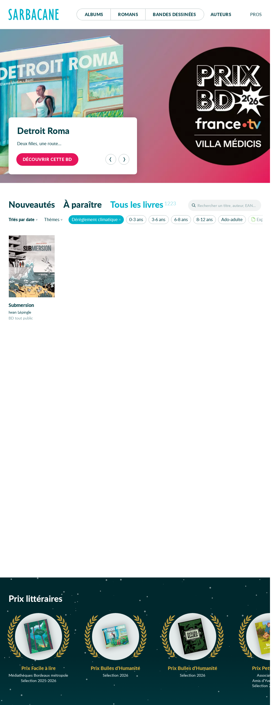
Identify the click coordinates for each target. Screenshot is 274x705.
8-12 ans (204, 219)
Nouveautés (32, 204)
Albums (94, 14)
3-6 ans (158, 219)
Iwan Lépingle (20, 312)
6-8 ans (181, 219)
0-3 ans (136, 219)
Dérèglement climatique (95, 219)
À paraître (82, 204)
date (24, 219)
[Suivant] (124, 159)
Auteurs (221, 14)
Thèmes (51, 219)
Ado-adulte (231, 219)
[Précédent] (110, 159)
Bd (174, 14)
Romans (128, 14)
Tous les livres (143, 204)
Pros (256, 14)
